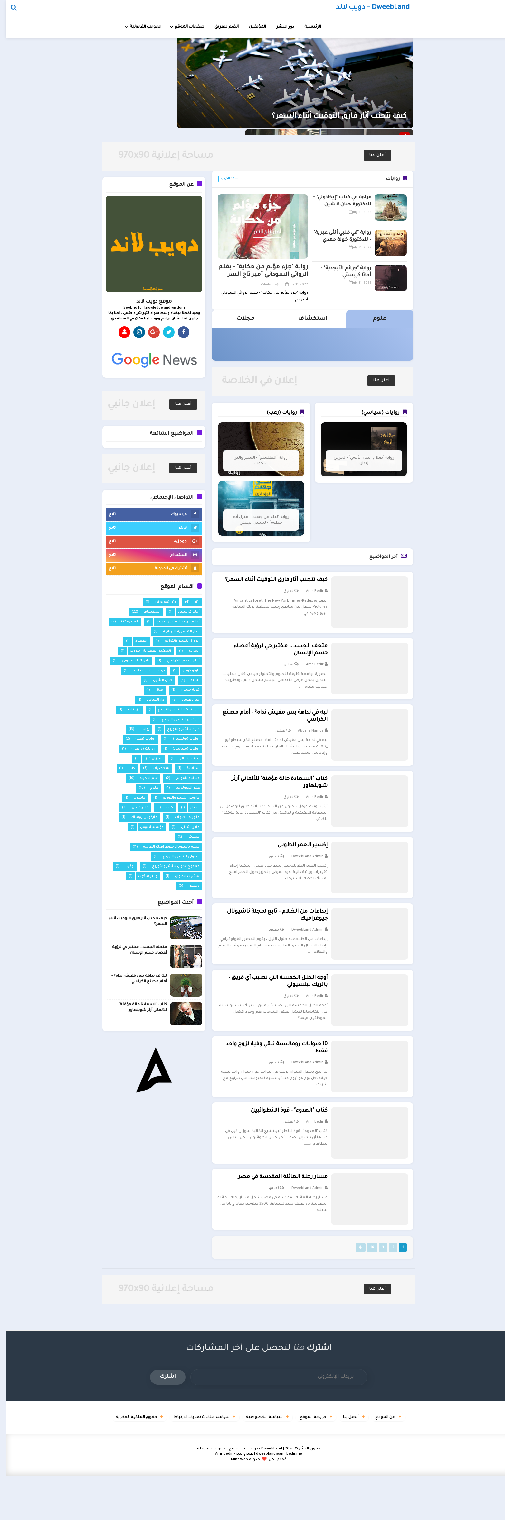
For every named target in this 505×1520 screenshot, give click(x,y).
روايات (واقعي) (137, 749)
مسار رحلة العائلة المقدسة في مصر (272, 1219)
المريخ (188, 651)
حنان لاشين (156, 680)
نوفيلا (124, 866)
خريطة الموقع (310, 1462)
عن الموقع (396, 1462)
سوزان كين (147, 759)
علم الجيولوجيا (181, 788)
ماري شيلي (184, 827)
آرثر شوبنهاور (160, 602)
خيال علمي (185, 700)
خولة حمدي (184, 690)
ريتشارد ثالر (184, 759)
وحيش (188, 886)
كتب (163, 808)
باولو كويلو (185, 671)
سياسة (187, 768)
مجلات (188, 837)
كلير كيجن (134, 808)
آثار (191, 602)
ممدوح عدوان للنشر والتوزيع (170, 866)
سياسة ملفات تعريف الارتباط (185, 1462)
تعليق (278, 600)
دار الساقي (149, 700)
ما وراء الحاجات (181, 817)
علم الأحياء (143, 778)
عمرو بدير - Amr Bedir (228, 1498)
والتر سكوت (141, 876)
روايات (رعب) (139, 739)
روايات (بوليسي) (180, 739)
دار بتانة (128, 710)
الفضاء (135, 641)
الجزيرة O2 (124, 622)
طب (125, 768)
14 (362, 1292)
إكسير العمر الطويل (292, 865)
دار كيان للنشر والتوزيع (175, 720)
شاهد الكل (225, 178)
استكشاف (146, 612)
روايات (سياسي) (180, 749)
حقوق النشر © (296, 1493)
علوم (148, 788)
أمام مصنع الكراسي (177, 661)
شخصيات (155, 768)
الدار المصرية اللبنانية (175, 631)
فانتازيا (133, 798)
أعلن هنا (371, 155)
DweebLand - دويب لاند (255, 1493)
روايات (138, 729)
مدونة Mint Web (239, 1504)
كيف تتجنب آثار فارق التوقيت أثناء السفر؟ (330, 123)
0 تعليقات (264, 285)
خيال (153, 690)
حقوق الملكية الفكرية (113, 1462)
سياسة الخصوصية (255, 1462)
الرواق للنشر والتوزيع (176, 641)
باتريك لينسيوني (129, 661)
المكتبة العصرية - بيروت (144, 651)
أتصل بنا (355, 1462)
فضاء (189, 808)
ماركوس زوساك (138, 817)
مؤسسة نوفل (145, 827)
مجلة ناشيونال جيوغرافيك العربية (165, 847)
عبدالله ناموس (181, 778)
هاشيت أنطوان (181, 876)
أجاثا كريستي (183, 612)
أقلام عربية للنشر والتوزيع (172, 622)
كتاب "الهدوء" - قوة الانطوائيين (278, 1148)
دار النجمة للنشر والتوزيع (173, 710)
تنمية (189, 680)
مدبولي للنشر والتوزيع (175, 857)
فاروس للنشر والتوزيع (175, 798)
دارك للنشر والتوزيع (177, 729)
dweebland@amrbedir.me (273, 1498)
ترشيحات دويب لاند (143, 671)
